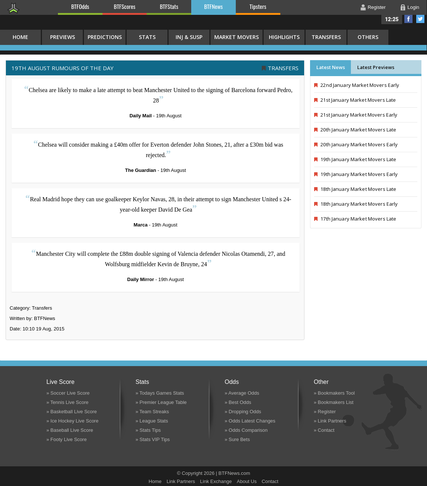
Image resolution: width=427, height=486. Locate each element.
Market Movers (236, 36)
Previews (62, 36)
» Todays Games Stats (160, 393)
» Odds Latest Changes (250, 421)
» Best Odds (238, 402)
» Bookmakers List (333, 402)
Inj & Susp (189, 36)
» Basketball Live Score (71, 411)
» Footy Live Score (66, 439)
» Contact (324, 430)
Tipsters (258, 6)
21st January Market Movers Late (355, 100)
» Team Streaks (152, 411)
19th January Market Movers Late (355, 159)
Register (376, 7)
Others (368, 36)
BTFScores (125, 6)
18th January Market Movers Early (356, 203)
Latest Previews (375, 67)
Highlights (284, 36)
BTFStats (169, 6)
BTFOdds (80, 6)
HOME (20, 36)
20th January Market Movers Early (356, 144)
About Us (247, 481)
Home (155, 481)
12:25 (392, 19)
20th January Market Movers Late (355, 129)
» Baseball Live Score (69, 430)
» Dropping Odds (243, 411)
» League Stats (152, 421)
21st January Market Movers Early (355, 114)
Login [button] (413, 7)
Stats (147, 36)
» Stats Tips (148, 430)
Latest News (330, 67)
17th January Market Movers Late (355, 218)
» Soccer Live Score (67, 393)
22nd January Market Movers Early (356, 85)
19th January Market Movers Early (356, 174)
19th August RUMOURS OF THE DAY (63, 68)
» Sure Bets (237, 439)
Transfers (326, 36)
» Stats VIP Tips (153, 439)
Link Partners (181, 481)
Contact (270, 481)
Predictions (105, 36)
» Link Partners (330, 421)
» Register (325, 411)
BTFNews (213, 6)
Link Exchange (216, 481)
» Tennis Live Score (67, 402)
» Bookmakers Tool (334, 393)
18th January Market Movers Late (355, 189)
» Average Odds (242, 393)
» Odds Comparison (246, 430)
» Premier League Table (161, 402)
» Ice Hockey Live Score (72, 421)
